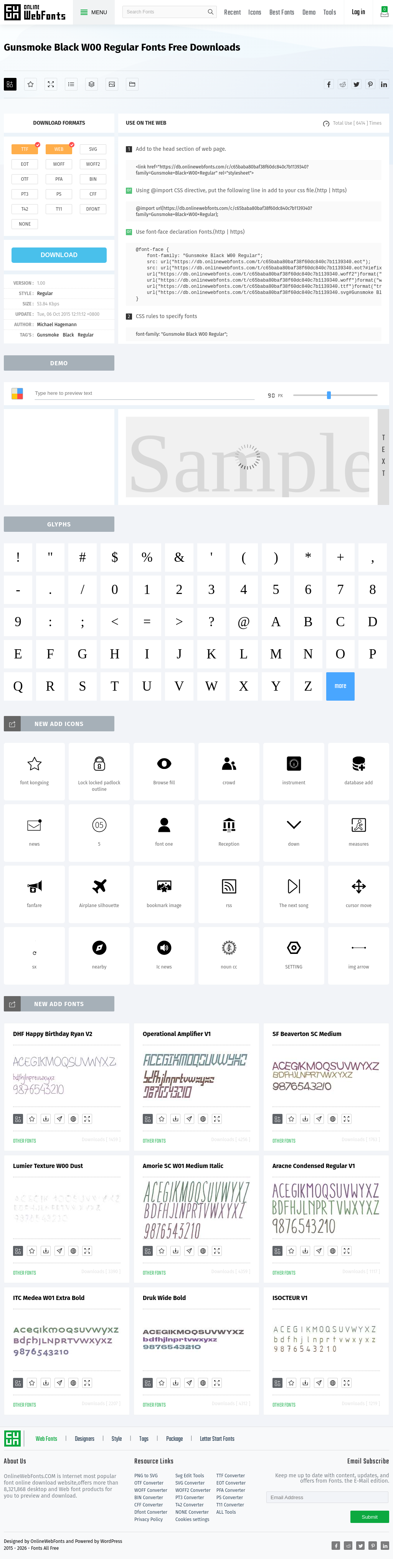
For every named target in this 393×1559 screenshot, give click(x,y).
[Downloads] (46, 1119)
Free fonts (38, 13)
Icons (255, 12)
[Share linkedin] (384, 84)
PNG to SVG (146, 1475)
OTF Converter (148, 1483)
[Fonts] (132, 84)
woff (58, 164)
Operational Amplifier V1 (177, 1034)
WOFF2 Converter (193, 1490)
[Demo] (51, 84)
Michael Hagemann (56, 324)
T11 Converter (230, 1505)
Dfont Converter (150, 1512)
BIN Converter (148, 1497)
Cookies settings (192, 1519)
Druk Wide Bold (164, 1298)
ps (58, 194)
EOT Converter (231, 1483)
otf (25, 179)
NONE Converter (192, 1512)
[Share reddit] (343, 84)
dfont (93, 209)
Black (68, 335)
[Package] (91, 84)
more (340, 686)
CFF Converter (148, 1505)
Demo (309, 12)
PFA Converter (230, 1490)
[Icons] (112, 84)
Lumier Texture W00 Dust (48, 1166)
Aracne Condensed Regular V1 (313, 1166)
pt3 (24, 194)
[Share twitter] (357, 84)
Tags (144, 1439)
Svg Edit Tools (189, 1475)
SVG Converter (190, 1483)
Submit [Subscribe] (370, 1517)
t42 (24, 209)
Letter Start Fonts (217, 1439)
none (25, 224)
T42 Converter (189, 1505)
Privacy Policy (148, 1519)
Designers (84, 1439)
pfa (59, 179)
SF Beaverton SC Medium (307, 1034)
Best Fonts (282, 12)
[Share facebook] (329, 84)
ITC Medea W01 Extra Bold (48, 1298)
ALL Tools (226, 1512)
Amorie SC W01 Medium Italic (183, 1166)
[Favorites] (30, 84)
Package (174, 1439)
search (210, 12)
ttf (24, 149)
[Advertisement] (61, 457)
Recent (232, 12)
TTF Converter (230, 1475)
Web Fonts (46, 1439)
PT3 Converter (189, 1497)
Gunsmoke (48, 335)
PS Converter (229, 1497)
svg (93, 149)
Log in (358, 12)
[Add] (10, 84)
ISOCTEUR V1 (289, 1298)
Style (117, 1439)
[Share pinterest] (370, 84)
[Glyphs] (71, 84)
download (59, 255)
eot (24, 164)
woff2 (93, 164)
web (59, 149)
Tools (330, 12)
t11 (59, 209)
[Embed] (73, 1119)
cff (93, 194)
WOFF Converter (150, 1490)
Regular (45, 293)
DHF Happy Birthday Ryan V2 (52, 1034)
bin (93, 179)
